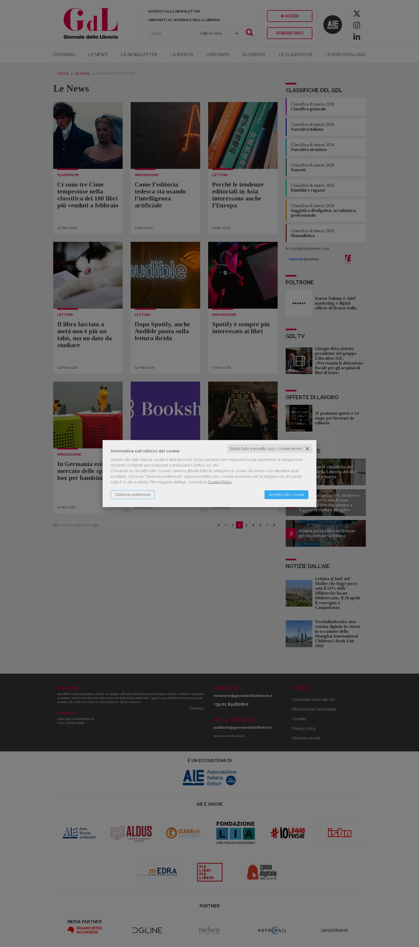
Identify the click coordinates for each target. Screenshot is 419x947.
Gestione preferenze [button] (132, 494)
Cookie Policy (220, 482)
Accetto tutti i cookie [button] (286, 494)
